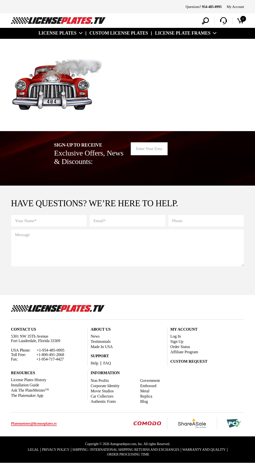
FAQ (107, 363)
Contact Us (23, 329)
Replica (146, 396)
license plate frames (182, 33)
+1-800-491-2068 (50, 355)
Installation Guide (25, 385)
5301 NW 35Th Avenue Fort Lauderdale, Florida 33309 (35, 338)
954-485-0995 (212, 7)
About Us (101, 329)
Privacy (55, 450)
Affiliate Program (184, 352)
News (95, 336)
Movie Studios (102, 391)
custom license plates (118, 33)
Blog (144, 401)
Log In (175, 336)
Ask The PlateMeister (30, 390)
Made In (102, 347)
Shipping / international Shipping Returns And (126, 450)
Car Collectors (102, 396)
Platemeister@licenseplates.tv (34, 423)
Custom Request (188, 361)
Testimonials (101, 341)
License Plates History (28, 380)
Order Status (180, 347)
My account (183, 329)
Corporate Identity (105, 386)
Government (150, 380)
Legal (33, 450)
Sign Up (176, 341)
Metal (144, 391)
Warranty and (204, 450)
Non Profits (100, 380)
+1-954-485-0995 (50, 350)
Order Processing (128, 454)
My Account (235, 7)
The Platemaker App (27, 395)
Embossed (148, 386)
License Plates (57, 33)
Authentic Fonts (103, 401)
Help (94, 363)
